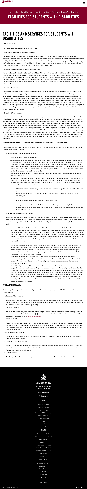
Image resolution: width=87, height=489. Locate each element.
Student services (26, 12)
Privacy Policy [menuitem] (43, 423)
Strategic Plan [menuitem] (43, 454)
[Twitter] (79, 484)
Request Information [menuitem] (43, 414)
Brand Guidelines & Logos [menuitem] (43, 446)
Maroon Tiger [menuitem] (43, 471)
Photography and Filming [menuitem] (43, 448)
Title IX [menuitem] (43, 420)
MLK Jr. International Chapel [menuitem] (43, 435)
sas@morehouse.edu (35, 316)
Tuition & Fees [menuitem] (43, 409)
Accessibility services (42, 12)
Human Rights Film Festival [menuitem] (43, 443)
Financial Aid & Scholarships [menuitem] (43, 412)
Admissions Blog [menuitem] (43, 463)
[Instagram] (76, 484)
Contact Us (43, 396)
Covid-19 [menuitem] (43, 425)
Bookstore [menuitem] (43, 469)
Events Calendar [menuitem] (43, 466)
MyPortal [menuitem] (43, 474)
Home (10, 12)
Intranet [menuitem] (43, 477)
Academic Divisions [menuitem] (43, 403)
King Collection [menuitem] (43, 437)
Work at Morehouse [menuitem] (43, 417)
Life (16, 12)
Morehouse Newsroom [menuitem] (43, 460)
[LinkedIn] (84, 484)
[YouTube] (81, 484)
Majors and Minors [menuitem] (43, 406)
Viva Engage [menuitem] (43, 480)
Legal (17, 484)
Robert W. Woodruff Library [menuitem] (43, 432)
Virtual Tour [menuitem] (43, 451)
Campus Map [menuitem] (43, 440)
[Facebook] (74, 484)
